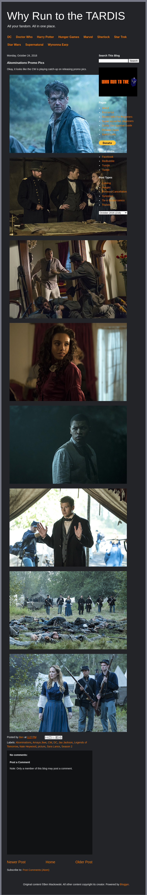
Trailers (106, 204)
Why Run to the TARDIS (66, 16)
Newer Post (16, 862)
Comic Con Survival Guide (117, 125)
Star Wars (14, 44)
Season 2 (66, 746)
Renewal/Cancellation (114, 191)
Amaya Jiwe (39, 742)
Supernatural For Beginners (117, 121)
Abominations (23, 742)
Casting (106, 183)
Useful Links (109, 134)
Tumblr (106, 165)
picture (41, 746)
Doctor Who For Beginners (117, 116)
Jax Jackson (66, 742)
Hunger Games (68, 37)
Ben (21, 737)
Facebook (107, 156)
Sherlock (103, 37)
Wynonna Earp (58, 44)
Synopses (107, 196)
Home (50, 862)
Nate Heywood (27, 746)
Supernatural (34, 44)
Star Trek (120, 37)
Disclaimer (108, 112)
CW (50, 742)
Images (106, 187)
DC (9, 37)
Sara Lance (53, 746)
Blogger (124, 884)
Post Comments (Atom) (36, 869)
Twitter (105, 169)
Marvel (88, 37)
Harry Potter (45, 37)
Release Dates (110, 129)
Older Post (83, 862)
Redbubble (108, 161)
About (105, 108)
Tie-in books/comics (113, 200)
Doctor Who (24, 37)
